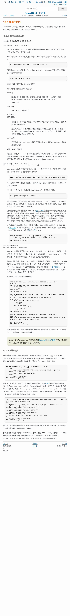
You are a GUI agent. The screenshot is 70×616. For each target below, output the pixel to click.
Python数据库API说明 (47, 350)
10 (20, 2)
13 (30, 2)
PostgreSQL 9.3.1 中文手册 (35, 13)
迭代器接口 (56, 268)
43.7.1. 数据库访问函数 (13, 35)
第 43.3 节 (40, 211)
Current (39, 2)
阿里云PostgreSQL (55, 2)
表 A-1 (47, 395)
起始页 (35, 458)
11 (23, 2)
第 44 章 (12, 228)
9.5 (12, 2)
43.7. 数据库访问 (12, 21)
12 (27, 2)
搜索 (62, 9)
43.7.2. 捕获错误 (10, 360)
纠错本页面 (63, 4)
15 (44, 2)
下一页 (64, 15)
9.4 (9, 2)
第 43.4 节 (32, 231)
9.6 (16, 2)
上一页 (5, 15)
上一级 (11, 15)
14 (33, 2)
